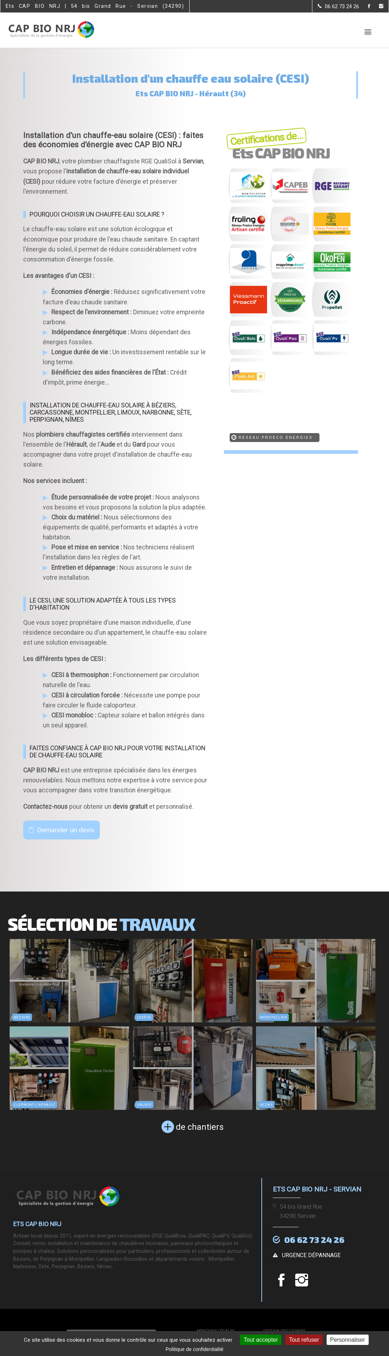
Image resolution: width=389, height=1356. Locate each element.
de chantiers (200, 1127)
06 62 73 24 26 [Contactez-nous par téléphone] (314, 1239)
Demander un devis (65, 830)
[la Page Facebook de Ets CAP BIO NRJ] (364, 7)
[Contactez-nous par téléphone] (338, 6)
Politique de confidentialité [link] (194, 1349)
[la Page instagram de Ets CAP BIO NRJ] (376, 7)
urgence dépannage (311, 1254)
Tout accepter (261, 1340)
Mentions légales (215, 1329)
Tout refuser (304, 1340)
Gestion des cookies (284, 1329)
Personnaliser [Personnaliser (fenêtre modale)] (347, 1340)
